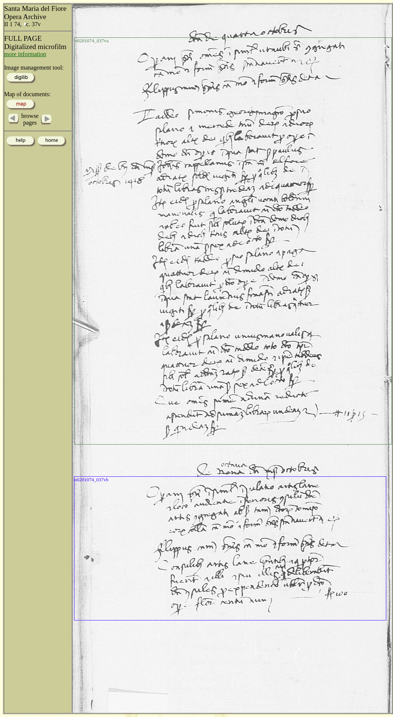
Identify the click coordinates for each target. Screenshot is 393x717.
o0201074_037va (91, 40)
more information (25, 54)
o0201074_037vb (91, 479)
